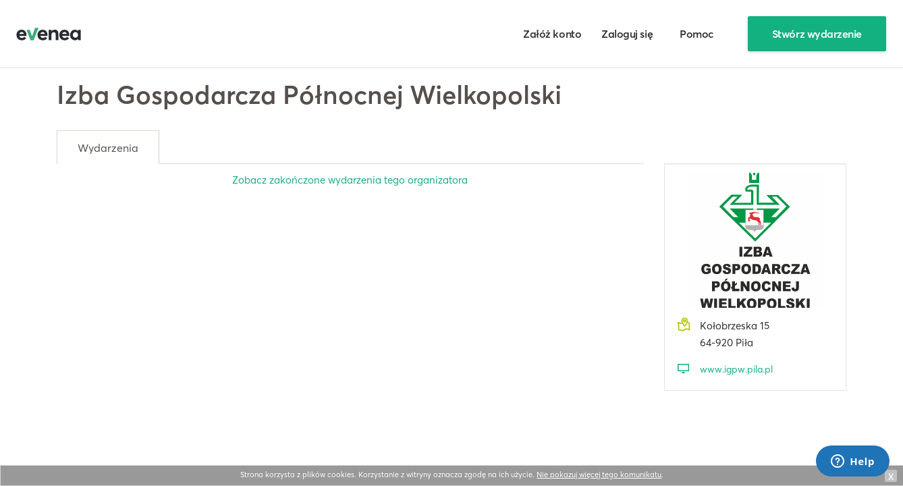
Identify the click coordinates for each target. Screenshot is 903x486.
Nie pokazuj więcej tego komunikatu (599, 474)
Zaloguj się (627, 33)
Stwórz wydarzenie (817, 33)
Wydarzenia (108, 148)
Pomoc (697, 33)
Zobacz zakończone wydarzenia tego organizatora (350, 179)
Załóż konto (552, 33)
